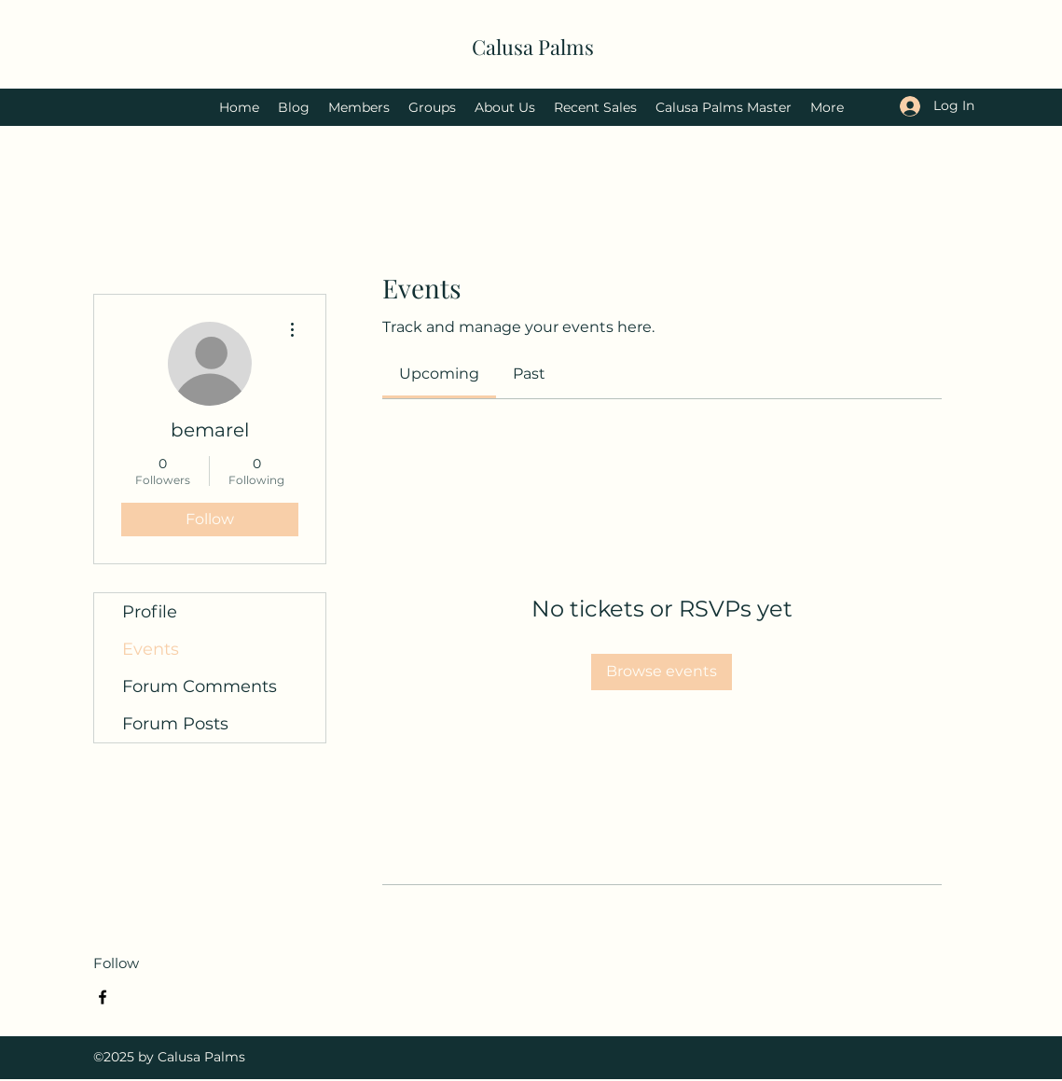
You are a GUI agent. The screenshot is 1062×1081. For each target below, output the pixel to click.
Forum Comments (199, 686)
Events (150, 649)
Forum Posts (175, 724)
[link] (439, 373)
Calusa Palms (533, 47)
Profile (149, 612)
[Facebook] (102, 997)
